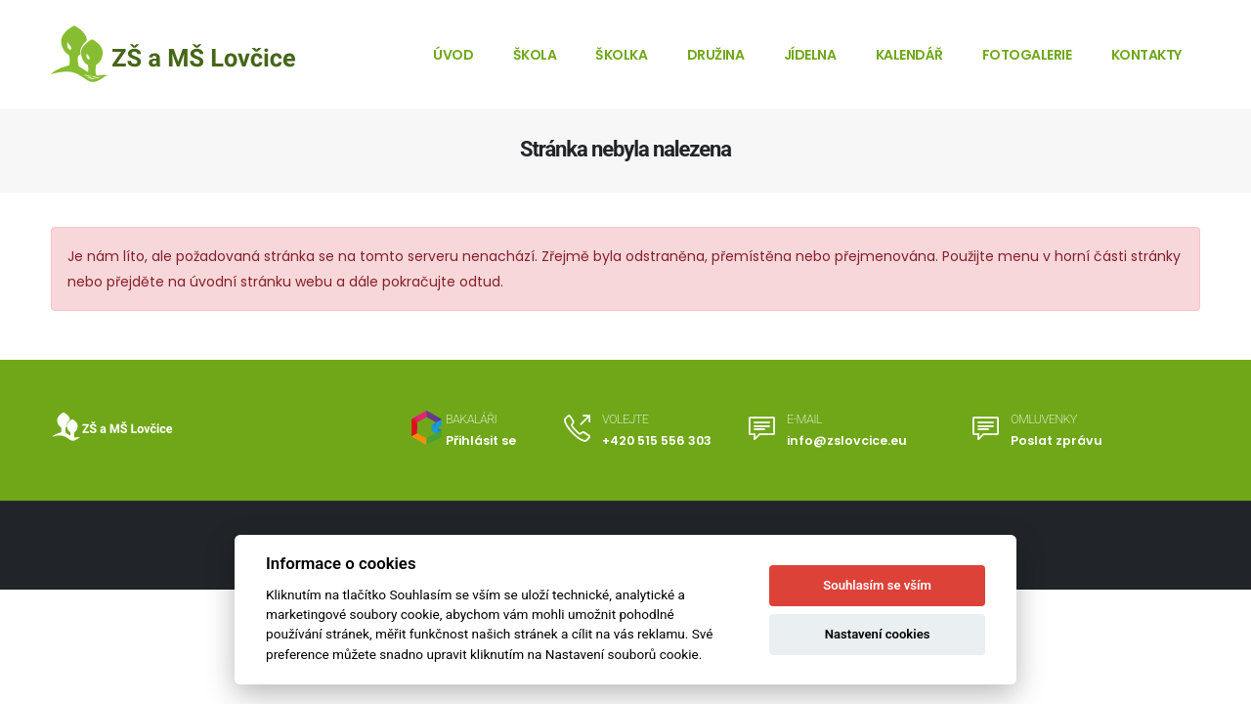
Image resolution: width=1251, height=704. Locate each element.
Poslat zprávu (1056, 440)
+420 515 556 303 (657, 440)
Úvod (453, 55)
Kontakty (1146, 55)
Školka (621, 55)
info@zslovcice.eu (847, 440)
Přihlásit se (481, 440)
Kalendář (909, 55)
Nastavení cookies (877, 634)
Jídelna (810, 55)
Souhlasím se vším (877, 585)
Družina (716, 55)
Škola (535, 55)
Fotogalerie (1027, 55)
